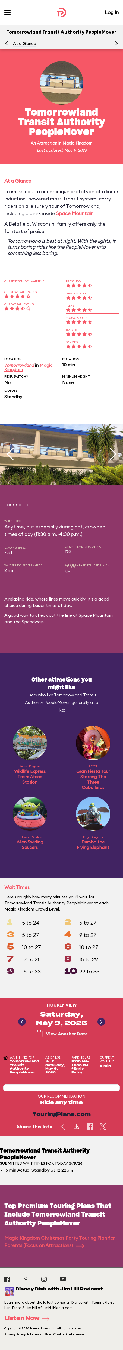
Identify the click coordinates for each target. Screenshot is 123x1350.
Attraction (47, 143)
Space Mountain (74, 213)
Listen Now (28, 1318)
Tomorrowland (19, 365)
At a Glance (24, 43)
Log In (112, 12)
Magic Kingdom (77, 143)
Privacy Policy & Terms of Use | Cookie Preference (44, 1334)
